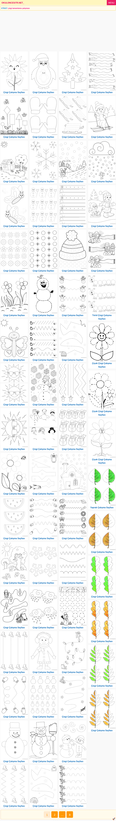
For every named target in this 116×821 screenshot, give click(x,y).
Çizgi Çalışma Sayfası (14, 92)
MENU (111, 3)
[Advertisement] (58, 30)
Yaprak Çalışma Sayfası (102, 507)
